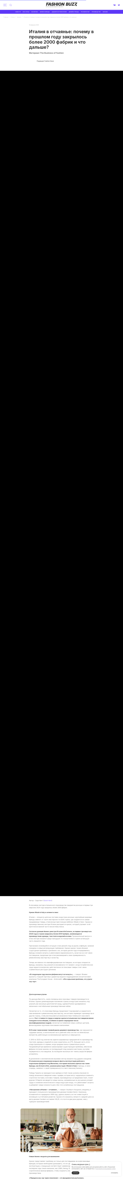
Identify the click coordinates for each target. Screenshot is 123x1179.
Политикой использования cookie (105, 1168)
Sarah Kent (48, 900)
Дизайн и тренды (74, 11)
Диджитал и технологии (59, 11)
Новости (18, 11)
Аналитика (34, 11)
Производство (96, 11)
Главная (5, 17)
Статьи (13, 17)
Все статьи (26, 11)
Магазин (105, 11)
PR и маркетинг (85, 11)
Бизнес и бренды (45, 11)
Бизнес (19, 17)
